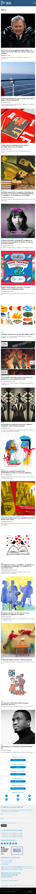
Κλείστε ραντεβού (18, 760)
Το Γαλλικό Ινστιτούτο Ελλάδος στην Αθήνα (12, 833)
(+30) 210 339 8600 (6, 862)
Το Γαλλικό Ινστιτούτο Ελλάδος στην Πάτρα (12, 836)
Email (2, 818)
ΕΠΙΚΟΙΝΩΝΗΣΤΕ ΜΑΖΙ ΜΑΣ (9, 875)
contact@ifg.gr (4, 864)
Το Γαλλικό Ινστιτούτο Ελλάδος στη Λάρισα (11, 835)
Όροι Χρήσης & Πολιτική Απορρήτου (10, 880)
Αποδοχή (29, 891)
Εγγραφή (18, 767)
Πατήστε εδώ (18, 781)
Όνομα (2, 813)
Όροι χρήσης (13, 891)
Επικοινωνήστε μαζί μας (18, 788)
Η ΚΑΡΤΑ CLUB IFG (6, 877)
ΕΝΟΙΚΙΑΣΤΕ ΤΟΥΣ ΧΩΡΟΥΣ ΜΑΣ (11, 873)
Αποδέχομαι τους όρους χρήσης (8, 823)
